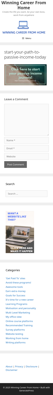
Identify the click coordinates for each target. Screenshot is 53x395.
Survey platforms (15, 329)
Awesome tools (14, 286)
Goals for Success (15, 295)
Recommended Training (19, 325)
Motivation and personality (21, 308)
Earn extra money (16, 291)
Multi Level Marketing (18, 312)
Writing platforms (16, 342)
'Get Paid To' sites (15, 278)
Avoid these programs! (18, 282)
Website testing (14, 333)
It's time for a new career (20, 299)
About (9, 366)
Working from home (17, 338)
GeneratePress (26, 390)
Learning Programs (16, 304)
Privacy (19, 366)
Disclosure (31, 366)
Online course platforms (19, 321)
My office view (14, 316)
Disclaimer (12, 370)
